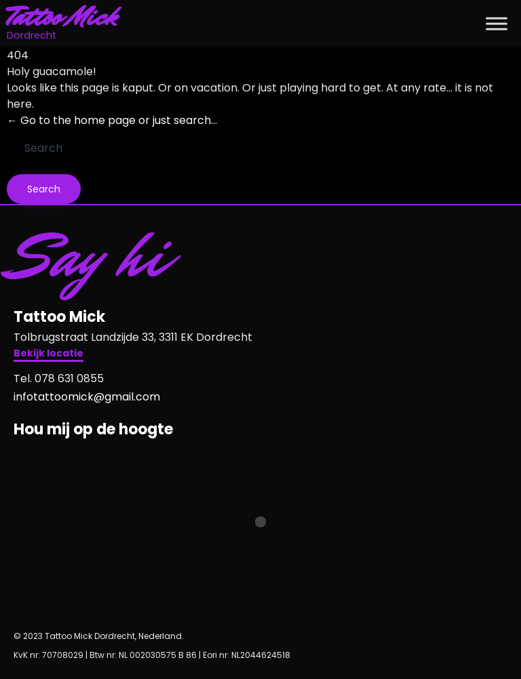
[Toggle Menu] (496, 23)
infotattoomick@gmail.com (87, 397)
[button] (48, 355)
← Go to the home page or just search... (112, 120)
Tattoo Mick (62, 17)
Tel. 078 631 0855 (59, 378)
